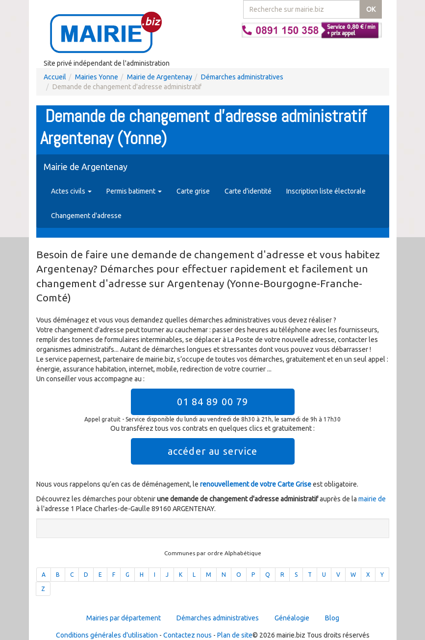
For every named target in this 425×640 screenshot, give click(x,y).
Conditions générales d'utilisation (107, 635)
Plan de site (234, 635)
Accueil (55, 77)
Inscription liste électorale (326, 191)
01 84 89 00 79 (212, 401)
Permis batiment (134, 191)
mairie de (372, 499)
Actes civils (71, 191)
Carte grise (193, 191)
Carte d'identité (248, 191)
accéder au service (212, 451)
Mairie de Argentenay (159, 77)
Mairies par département (123, 618)
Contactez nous (187, 635)
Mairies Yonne (96, 77)
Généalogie (292, 618)
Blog (332, 618)
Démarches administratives (242, 77)
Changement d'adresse (86, 216)
